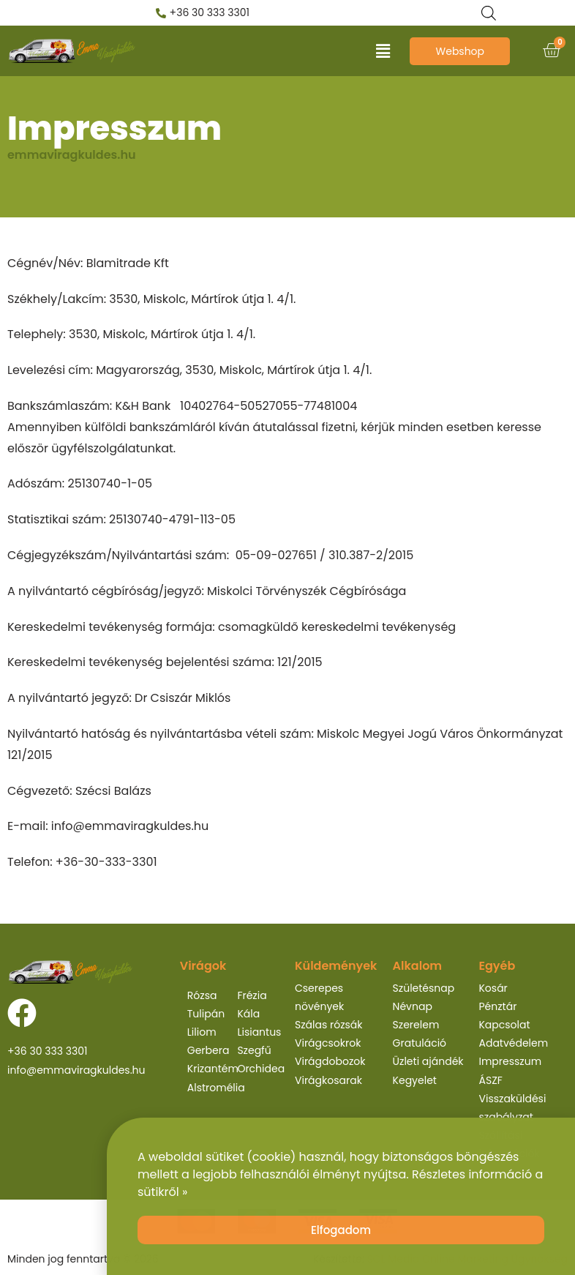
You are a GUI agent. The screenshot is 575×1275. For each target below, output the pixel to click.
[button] (382, 51)
